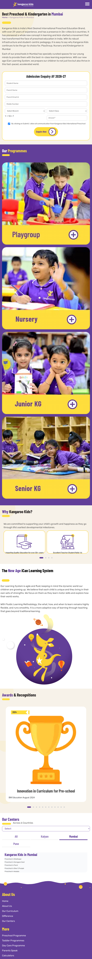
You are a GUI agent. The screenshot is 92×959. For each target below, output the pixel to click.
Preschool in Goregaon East (15, 862)
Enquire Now (46, 131)
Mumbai (73, 836)
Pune (16, 844)
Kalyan (45, 836)
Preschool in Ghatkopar (13, 859)
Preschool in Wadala (12, 871)
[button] (41, 557)
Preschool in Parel (11, 865)
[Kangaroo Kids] (23, 4)
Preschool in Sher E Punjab (14, 868)
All (16, 836)
